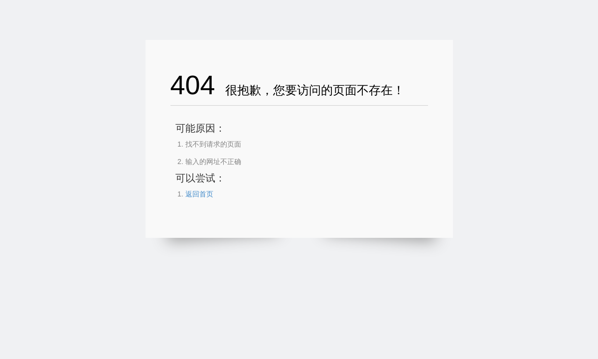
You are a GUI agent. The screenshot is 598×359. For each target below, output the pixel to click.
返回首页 (199, 194)
